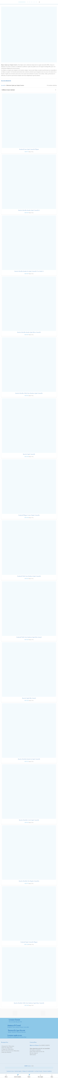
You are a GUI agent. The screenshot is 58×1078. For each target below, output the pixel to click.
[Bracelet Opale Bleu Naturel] (29, 669)
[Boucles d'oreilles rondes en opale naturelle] (29, 730)
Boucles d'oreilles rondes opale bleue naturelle (29, 332)
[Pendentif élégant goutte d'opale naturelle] (29, 486)
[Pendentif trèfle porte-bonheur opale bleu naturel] (29, 608)
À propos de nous (10, 1071)
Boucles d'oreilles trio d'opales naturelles (29, 881)
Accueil (3, 85)
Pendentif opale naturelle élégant (29, 942)
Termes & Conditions (47, 1071)
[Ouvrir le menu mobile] (39, 2)
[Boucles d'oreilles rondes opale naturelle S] (29, 181)
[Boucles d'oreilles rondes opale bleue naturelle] (29, 303)
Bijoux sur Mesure (34, 1045)
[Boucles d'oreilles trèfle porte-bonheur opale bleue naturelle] (29, 974)
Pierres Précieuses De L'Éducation (10, 1050)
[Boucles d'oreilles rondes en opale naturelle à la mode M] (29, 242)
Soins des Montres (6, 1052)
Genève (27, 1065)
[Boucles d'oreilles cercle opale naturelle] (29, 791)
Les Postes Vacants (38, 1071)
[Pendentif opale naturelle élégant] (29, 913)
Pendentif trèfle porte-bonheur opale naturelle (29, 576)
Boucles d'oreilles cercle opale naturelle (29, 820)
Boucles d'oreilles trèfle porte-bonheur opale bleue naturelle (29, 1003)
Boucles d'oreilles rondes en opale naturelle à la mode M (29, 271)
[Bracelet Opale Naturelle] (29, 425)
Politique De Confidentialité (28, 1071)
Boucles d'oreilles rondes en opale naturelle (29, 759)
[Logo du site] (21, 2)
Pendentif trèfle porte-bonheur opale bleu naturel (29, 637)
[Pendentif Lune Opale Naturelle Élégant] (29, 120)
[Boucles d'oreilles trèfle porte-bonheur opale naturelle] (29, 364)
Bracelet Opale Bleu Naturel (29, 698)
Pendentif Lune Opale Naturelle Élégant (29, 149)
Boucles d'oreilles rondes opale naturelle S (29, 210)
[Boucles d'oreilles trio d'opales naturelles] (29, 852)
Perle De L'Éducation (7, 1047)
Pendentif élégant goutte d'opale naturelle (29, 515)
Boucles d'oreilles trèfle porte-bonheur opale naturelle (29, 393)
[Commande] (55, 90)
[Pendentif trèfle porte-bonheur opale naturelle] (29, 547)
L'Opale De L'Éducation (8, 1049)
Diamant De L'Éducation (8, 1046)
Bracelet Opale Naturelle (29, 454)
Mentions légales (17, 1071)
